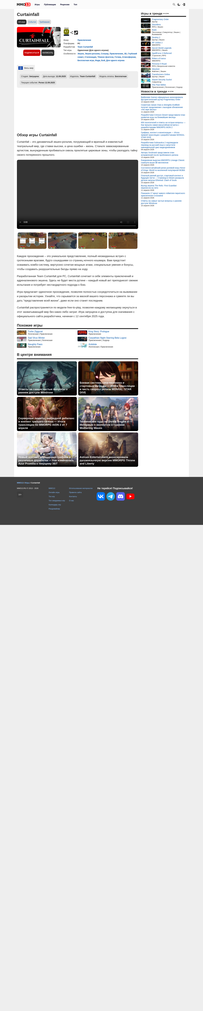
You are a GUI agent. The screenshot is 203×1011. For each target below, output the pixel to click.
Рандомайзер (54, 509)
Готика (118, 57)
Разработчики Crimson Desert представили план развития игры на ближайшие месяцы (163, 116)
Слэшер (105, 54)
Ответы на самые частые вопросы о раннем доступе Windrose (43, 391)
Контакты (73, 496)
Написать (48, 53)
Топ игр (52, 496)
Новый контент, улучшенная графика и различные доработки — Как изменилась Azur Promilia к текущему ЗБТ (46, 460)
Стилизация (90, 57)
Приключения (84, 40)
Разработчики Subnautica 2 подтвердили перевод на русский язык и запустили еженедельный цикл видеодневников (159, 144)
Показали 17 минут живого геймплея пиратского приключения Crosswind (163, 194)
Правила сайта (75, 492)
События (32, 22)
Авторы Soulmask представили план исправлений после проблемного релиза (159, 153)
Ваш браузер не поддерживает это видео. (77, 194)
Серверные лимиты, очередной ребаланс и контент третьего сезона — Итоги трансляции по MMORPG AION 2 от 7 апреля (46, 423)
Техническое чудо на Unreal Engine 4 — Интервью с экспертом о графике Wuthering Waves (106, 424)
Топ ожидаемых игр (57, 501)
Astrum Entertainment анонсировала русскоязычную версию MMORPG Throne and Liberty (107, 460)
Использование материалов (80, 488)
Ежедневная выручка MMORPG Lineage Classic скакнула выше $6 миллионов (163, 161)
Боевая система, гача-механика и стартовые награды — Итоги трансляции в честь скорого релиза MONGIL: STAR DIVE (107, 387)
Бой (103, 60)
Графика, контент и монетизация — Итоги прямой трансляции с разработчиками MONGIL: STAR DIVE (163, 134)
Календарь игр (55, 505)
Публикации (50, 4)
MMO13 (52, 488)
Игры (37, 4)
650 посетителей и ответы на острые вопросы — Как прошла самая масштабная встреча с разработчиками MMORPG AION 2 (163, 124)
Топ (75, 4)
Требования (44, 22)
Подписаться (32, 53)
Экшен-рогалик (92, 54)
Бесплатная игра (86, 60)
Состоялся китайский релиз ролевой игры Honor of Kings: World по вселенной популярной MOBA (163, 169)
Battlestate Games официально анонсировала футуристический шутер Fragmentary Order (162, 98)
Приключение (116, 54)
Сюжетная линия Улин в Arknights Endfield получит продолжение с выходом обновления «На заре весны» (162, 107)
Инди (97, 60)
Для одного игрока (115, 60)
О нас (71, 501)
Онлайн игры (54, 492)
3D (125, 54)
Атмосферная (129, 57)
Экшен (81, 54)
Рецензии (64, 4)
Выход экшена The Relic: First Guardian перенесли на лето (159, 186)
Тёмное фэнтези (105, 57)
